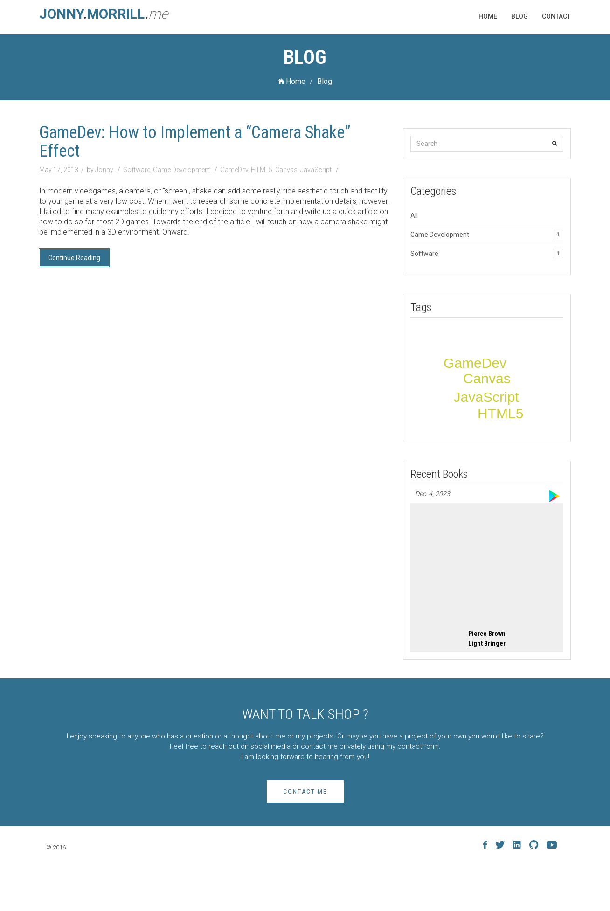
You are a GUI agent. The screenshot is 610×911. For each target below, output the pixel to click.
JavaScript (316, 169)
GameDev (234, 169)
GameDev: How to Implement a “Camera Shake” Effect (195, 142)
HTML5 (261, 169)
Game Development (181, 169)
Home (291, 81)
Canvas (286, 169)
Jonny (105, 169)
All (414, 215)
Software (136, 169)
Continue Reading (74, 258)
